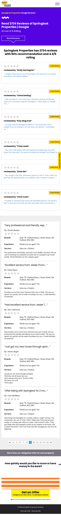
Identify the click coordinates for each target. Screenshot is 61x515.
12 (41, 442)
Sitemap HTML (25, 512)
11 (37, 442)
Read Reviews (13, 38)
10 (34, 442)
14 (47, 442)
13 (44, 442)
